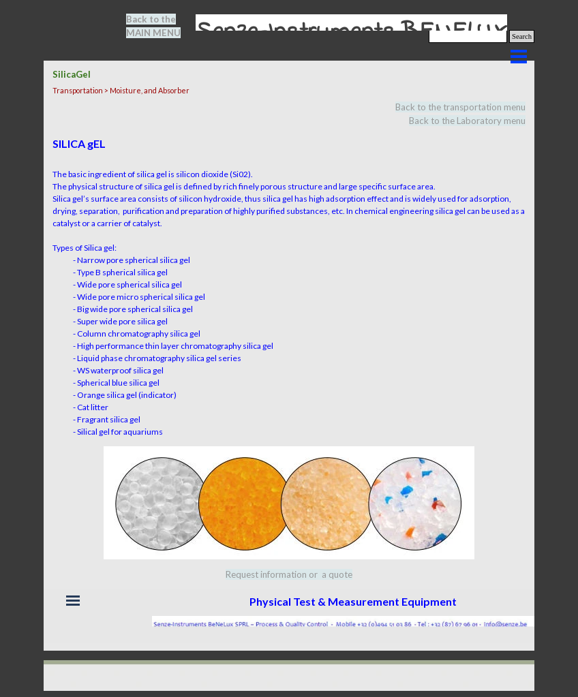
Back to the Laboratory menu (467, 120)
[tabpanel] (161, 26)
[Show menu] (518, 56)
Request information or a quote (289, 574)
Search (522, 36)
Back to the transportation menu (460, 107)
